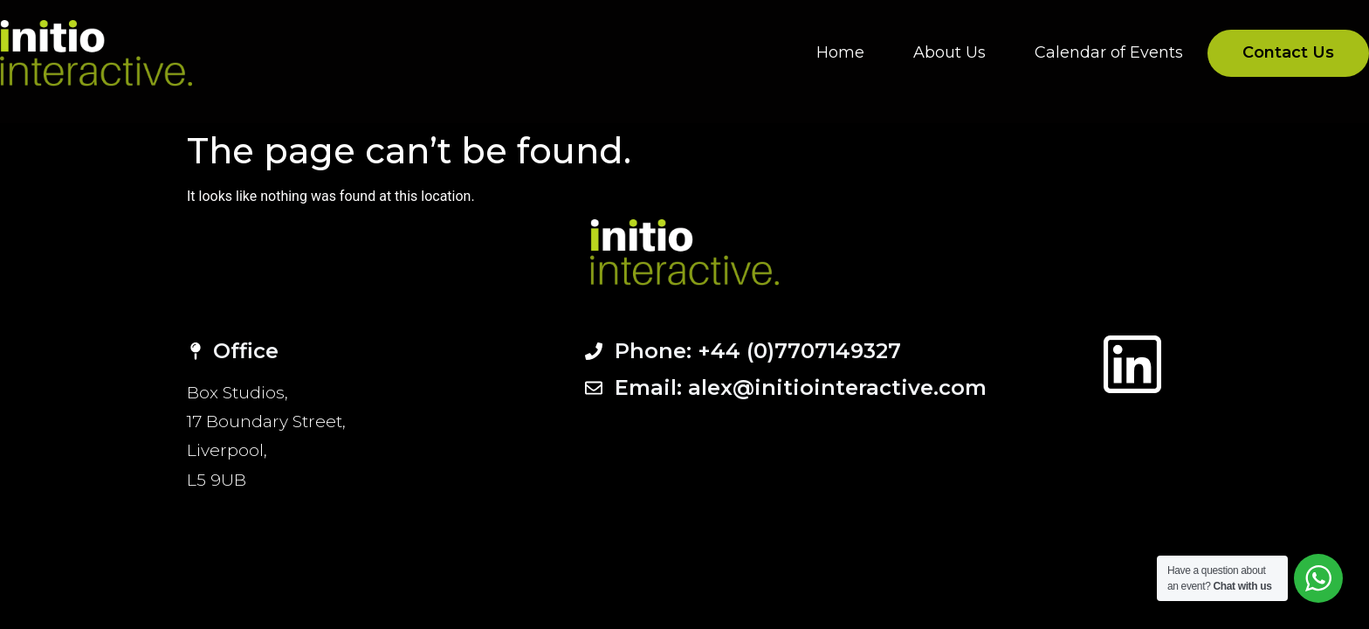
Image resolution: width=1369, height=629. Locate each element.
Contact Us (1288, 52)
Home (840, 52)
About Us (949, 52)
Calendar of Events (1109, 52)
